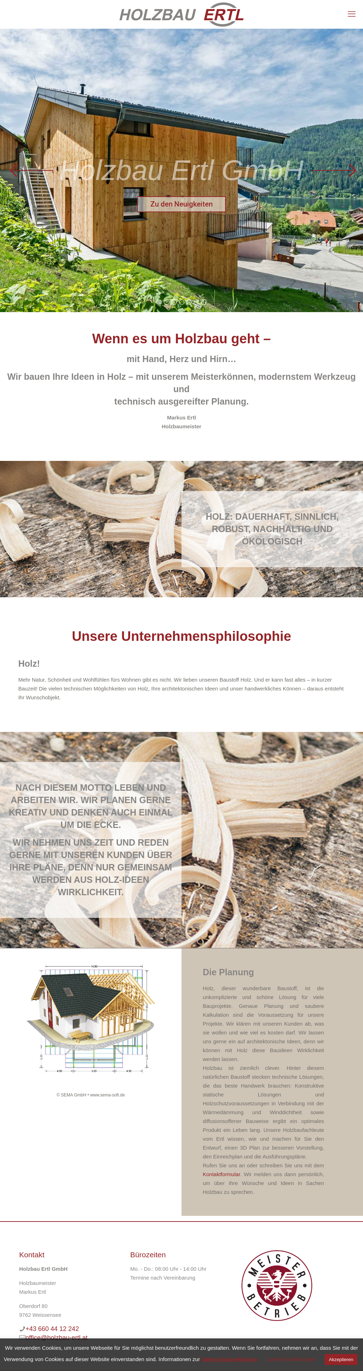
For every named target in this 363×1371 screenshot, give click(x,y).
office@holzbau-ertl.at (57, 1337)
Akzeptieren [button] (341, 1359)
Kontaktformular (221, 1174)
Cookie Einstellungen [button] (291, 1359)
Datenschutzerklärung (229, 1359)
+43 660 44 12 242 (52, 1328)
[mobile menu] (352, 14)
